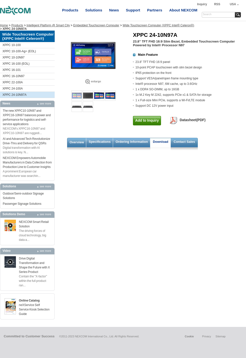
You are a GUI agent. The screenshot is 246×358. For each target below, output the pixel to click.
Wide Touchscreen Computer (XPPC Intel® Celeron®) (158, 25)
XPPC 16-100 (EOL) (16, 63)
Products (70, 10)
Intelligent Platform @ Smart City (48, 25)
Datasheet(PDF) (192, 120)
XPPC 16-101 (11, 70)
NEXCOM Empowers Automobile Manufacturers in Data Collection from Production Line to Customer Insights (27, 162)
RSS (217, 4)
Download (160, 142)
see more (45, 103)
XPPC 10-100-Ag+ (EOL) (19, 51)
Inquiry (202, 4)
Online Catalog (29, 300)
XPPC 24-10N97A (14, 95)
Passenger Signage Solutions (22, 203)
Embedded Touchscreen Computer (96, 25)
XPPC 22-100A (12, 82)
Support (133, 10)
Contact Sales (184, 142)
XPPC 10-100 (11, 45)
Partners (154, 10)
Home (4, 25)
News (114, 10)
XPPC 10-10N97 (13, 57)
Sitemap (220, 336)
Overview (77, 142)
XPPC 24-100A (12, 88)
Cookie (189, 336)
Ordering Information (132, 142)
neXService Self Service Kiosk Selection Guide (34, 309)
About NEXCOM (183, 10)
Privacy (206, 336)
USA (233, 4)
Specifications (100, 142)
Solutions (93, 10)
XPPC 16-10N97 (13, 76)
